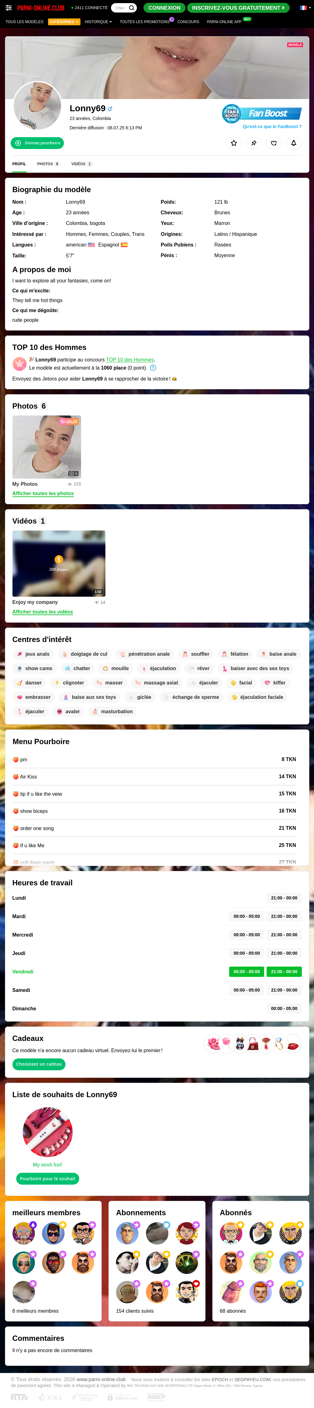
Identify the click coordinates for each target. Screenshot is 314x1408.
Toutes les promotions (146, 21)
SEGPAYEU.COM (252, 1379)
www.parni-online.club (100, 1379)
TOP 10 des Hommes (130, 359)
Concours (188, 22)
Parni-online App (226, 21)
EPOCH (220, 1379)
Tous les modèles (24, 22)
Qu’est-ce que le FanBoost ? (272, 126)
